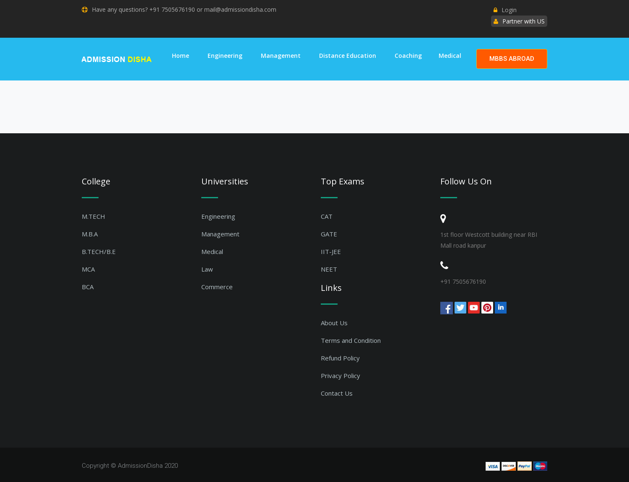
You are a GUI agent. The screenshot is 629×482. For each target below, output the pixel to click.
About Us (334, 323)
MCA (88, 269)
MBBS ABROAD (511, 58)
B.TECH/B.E (99, 251)
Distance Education (347, 56)
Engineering (225, 56)
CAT (327, 216)
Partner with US (523, 21)
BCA (88, 286)
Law (207, 269)
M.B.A (90, 234)
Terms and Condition (351, 340)
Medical (450, 56)
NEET (329, 269)
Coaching (408, 56)
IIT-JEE (331, 251)
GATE (329, 234)
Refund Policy (340, 358)
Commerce (217, 286)
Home (180, 56)
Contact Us (337, 393)
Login (505, 10)
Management (281, 56)
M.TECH (93, 216)
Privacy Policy (340, 375)
